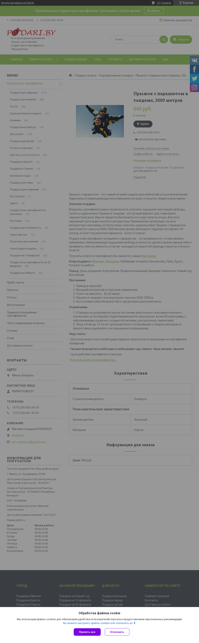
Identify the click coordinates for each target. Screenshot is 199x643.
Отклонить (117, 631)
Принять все (87, 631)
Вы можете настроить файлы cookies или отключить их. (98, 623)
